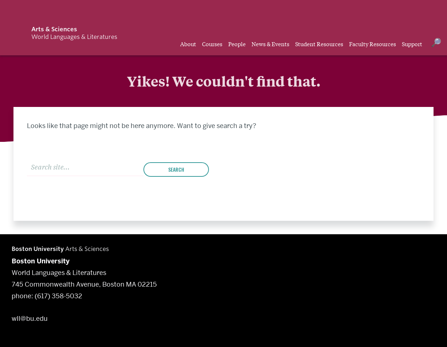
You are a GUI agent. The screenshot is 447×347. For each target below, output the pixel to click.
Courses (212, 44)
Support (412, 44)
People (237, 44)
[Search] (85, 166)
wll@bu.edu (30, 318)
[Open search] (436, 43)
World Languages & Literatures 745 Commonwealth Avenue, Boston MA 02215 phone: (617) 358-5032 (84, 278)
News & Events (270, 44)
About (188, 44)
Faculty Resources (372, 44)
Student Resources (319, 44)
